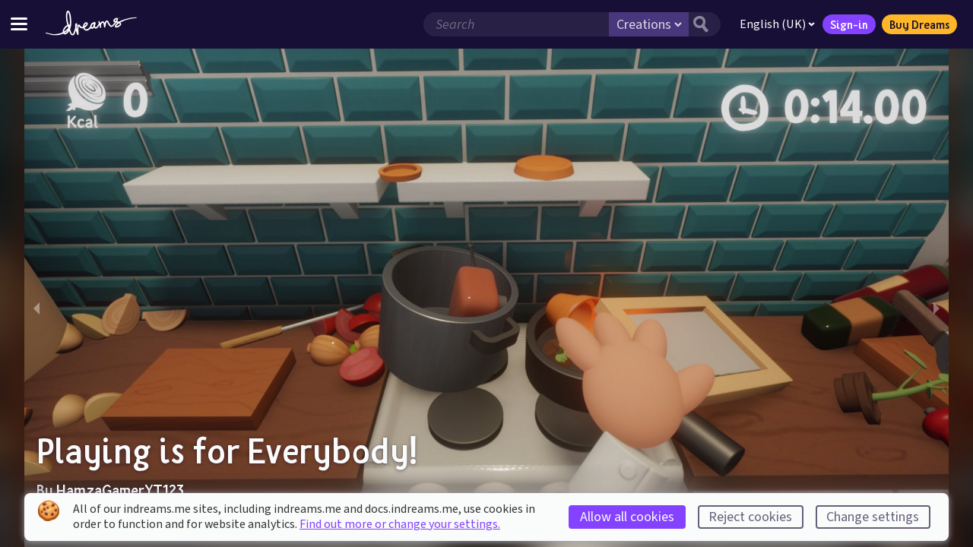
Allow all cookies (627, 516)
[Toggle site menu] (19, 24)
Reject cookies (750, 516)
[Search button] (705, 24)
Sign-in (849, 24)
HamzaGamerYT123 (120, 490)
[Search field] (516, 24)
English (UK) (777, 24)
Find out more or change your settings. (400, 524)
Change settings (872, 516)
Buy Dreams (919, 24)
